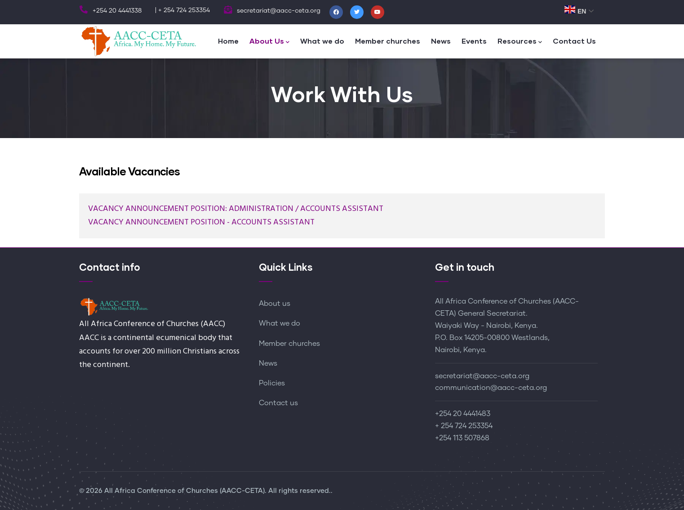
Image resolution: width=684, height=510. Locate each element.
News (441, 40)
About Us (269, 41)
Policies (272, 383)
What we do (322, 40)
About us (274, 303)
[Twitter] (357, 12)
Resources (519, 41)
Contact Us (574, 40)
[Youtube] (377, 12)
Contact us (278, 403)
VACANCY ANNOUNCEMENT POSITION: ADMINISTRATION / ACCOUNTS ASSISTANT (235, 208)
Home (228, 40)
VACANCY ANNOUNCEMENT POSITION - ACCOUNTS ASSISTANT (201, 222)
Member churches (387, 40)
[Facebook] (336, 12)
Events (474, 40)
